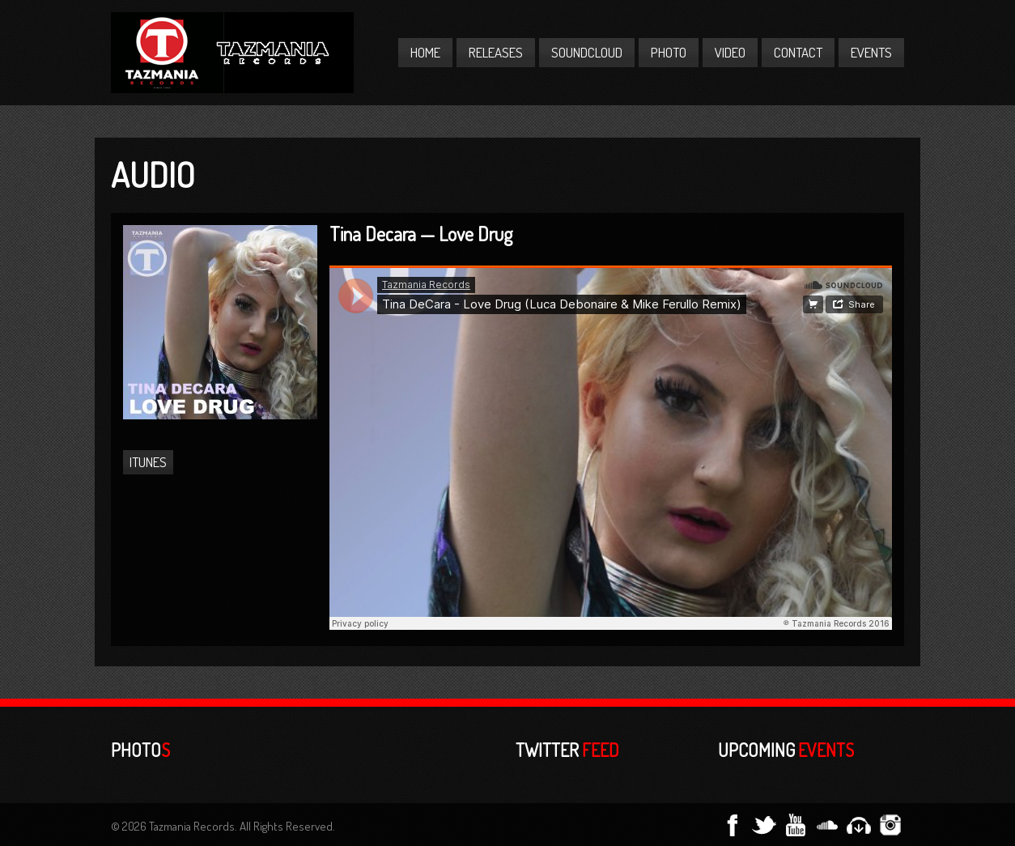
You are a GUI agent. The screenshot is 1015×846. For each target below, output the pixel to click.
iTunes (148, 461)
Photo (668, 52)
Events (871, 52)
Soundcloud (586, 52)
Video (730, 52)
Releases (496, 52)
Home (425, 52)
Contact (798, 52)
